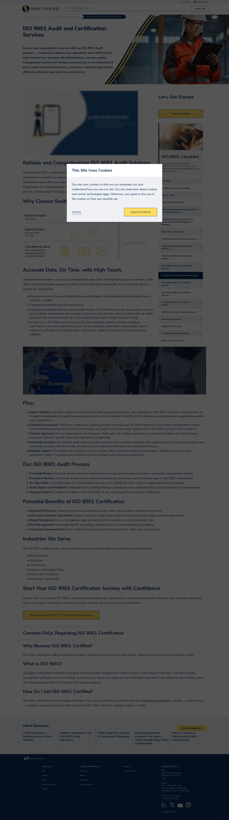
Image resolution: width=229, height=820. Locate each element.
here (106, 194)
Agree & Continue (141, 212)
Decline (77, 212)
